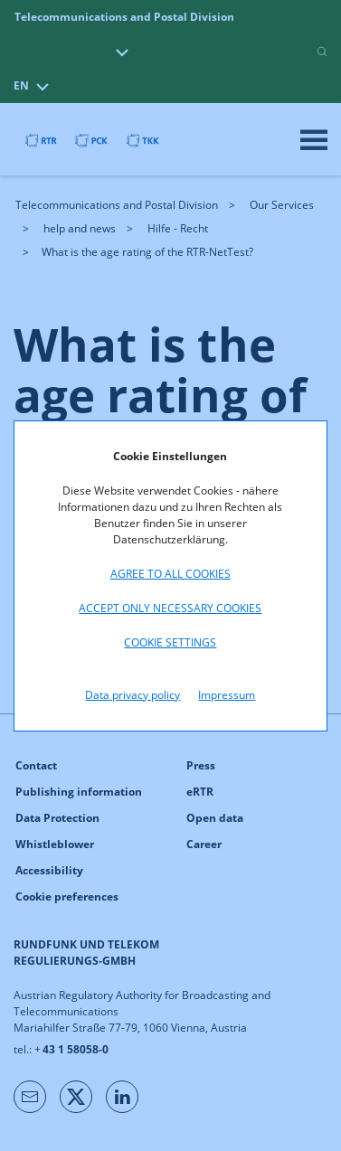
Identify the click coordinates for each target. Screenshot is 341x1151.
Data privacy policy (132, 695)
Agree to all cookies (170, 573)
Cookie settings (170, 642)
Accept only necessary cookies (170, 608)
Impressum (226, 695)
